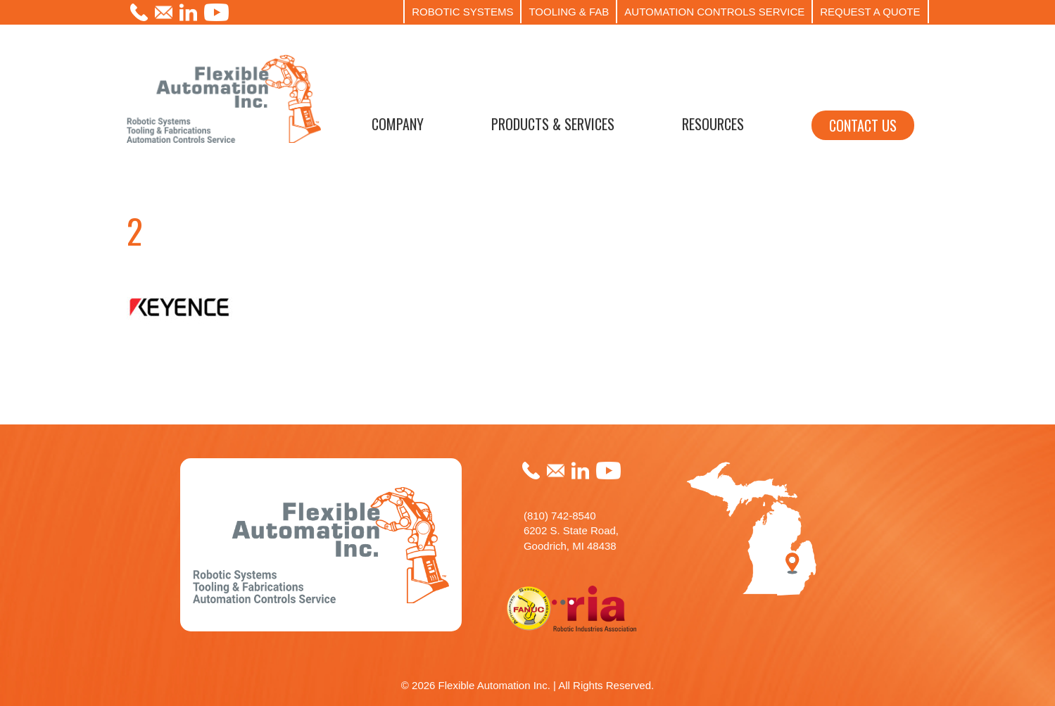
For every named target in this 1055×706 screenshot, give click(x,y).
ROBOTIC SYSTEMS (462, 12)
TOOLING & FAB (569, 12)
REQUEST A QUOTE (870, 12)
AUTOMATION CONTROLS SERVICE (714, 12)
